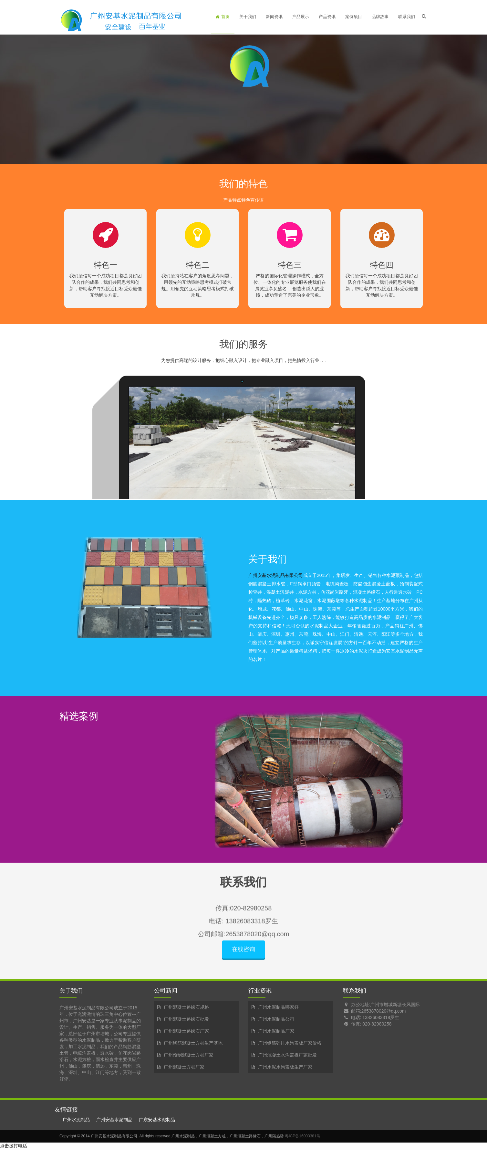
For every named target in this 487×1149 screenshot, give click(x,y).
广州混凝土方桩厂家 (184, 1066)
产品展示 (300, 16)
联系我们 (406, 16)
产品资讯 (327, 16)
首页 (223, 16)
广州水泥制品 (76, 1119)
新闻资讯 (274, 16)
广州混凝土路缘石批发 (186, 1019)
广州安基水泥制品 (114, 1119)
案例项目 (353, 16)
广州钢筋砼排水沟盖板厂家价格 (289, 1043)
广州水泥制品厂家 (276, 1031)
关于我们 (247, 16)
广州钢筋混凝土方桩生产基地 (193, 1043)
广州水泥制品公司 (276, 1019)
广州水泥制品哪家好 (278, 1007)
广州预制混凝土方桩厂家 (188, 1055)
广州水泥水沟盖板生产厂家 (285, 1066)
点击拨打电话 (13, 1145)
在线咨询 (243, 954)
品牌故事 (380, 16)
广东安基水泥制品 (157, 1119)
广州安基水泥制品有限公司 (275, 575)
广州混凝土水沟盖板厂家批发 (287, 1055)
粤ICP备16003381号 (302, 1136)
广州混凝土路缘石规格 (186, 1007)
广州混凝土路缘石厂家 (186, 1031)
